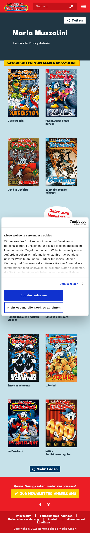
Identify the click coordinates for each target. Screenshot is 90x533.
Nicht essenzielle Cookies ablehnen (34, 307)
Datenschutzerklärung (23, 519)
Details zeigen (69, 283)
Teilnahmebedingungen (56, 515)
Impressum (23, 515)
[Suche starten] (71, 6)
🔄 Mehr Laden (45, 469)
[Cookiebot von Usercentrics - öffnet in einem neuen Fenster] (69, 222)
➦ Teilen (75, 20)
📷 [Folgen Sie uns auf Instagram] (48, 504)
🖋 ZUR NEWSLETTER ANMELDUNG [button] (45, 494)
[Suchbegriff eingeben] (55, 6)
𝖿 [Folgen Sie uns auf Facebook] (40, 504)
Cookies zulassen (34, 295)
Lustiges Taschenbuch (16, 7)
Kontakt (53, 519)
